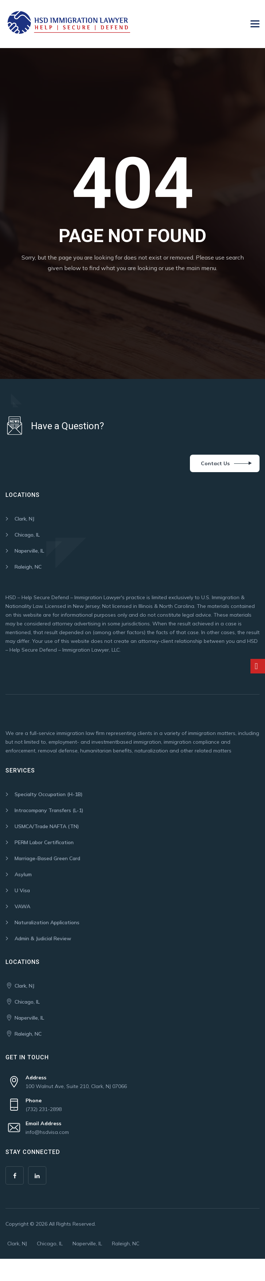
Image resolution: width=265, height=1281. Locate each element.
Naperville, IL (29, 550)
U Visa (22, 890)
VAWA (22, 906)
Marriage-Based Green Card (47, 858)
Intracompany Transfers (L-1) (49, 810)
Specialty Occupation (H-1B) (49, 794)
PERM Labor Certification (44, 842)
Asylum (23, 874)
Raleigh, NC (28, 567)
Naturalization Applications (47, 922)
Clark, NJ (24, 518)
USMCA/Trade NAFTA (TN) (47, 826)
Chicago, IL (27, 534)
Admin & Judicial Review (43, 938)
